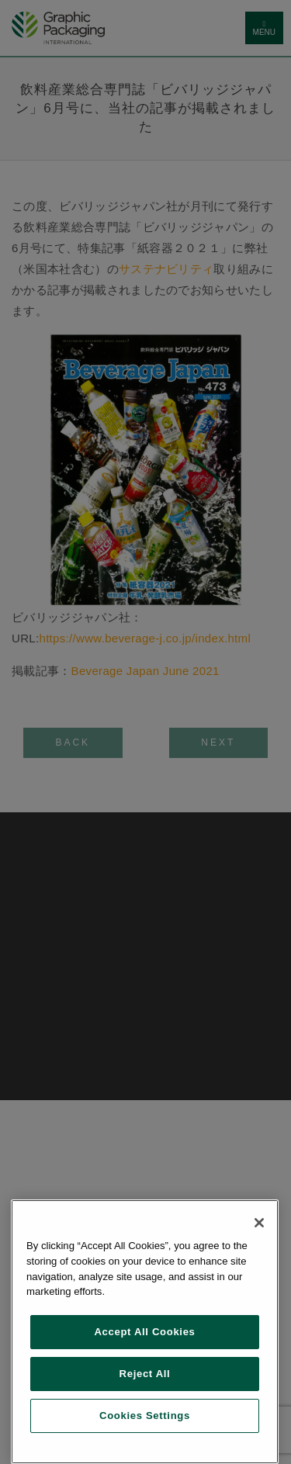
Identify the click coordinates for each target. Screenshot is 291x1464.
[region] (145, 1331)
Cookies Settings (144, 1415)
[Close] (259, 1223)
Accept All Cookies (144, 1332)
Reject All (145, 1373)
